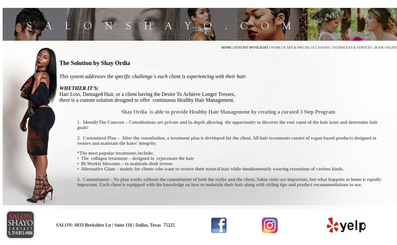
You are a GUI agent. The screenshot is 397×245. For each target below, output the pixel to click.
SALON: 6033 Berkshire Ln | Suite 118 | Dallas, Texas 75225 (115, 225)
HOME (227, 47)
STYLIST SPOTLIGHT (250, 47)
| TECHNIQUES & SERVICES (351, 47)
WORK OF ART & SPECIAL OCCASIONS (300, 47)
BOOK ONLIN (384, 47)
